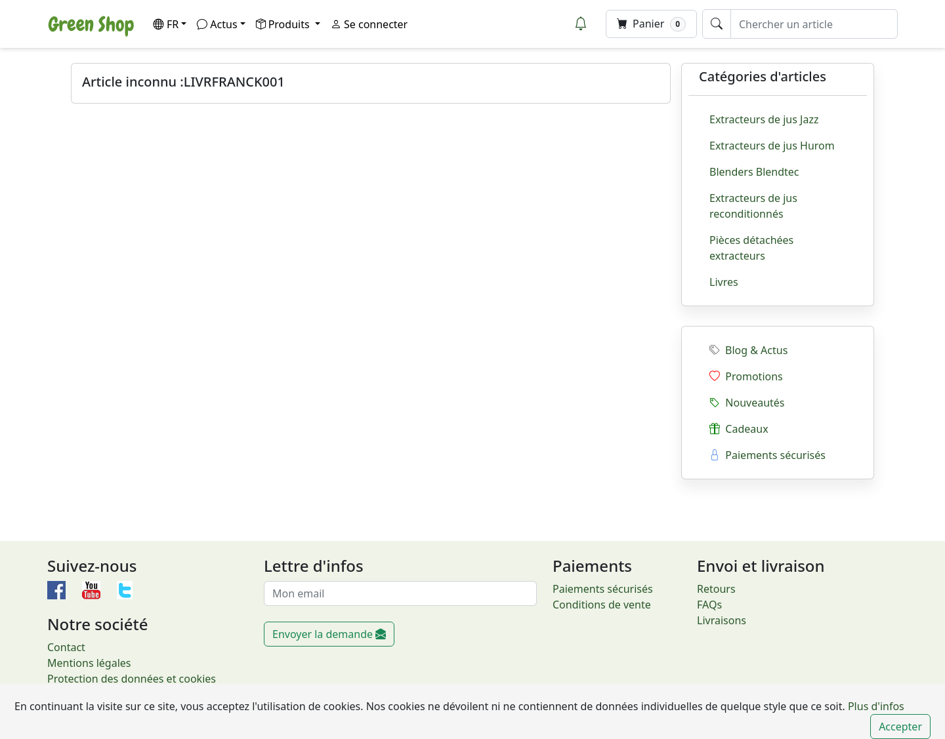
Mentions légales (89, 663)
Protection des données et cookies (131, 678)
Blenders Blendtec (754, 172)
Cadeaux (738, 429)
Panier (651, 23)
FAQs (709, 604)
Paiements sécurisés (767, 455)
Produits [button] (284, 24)
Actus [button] (217, 24)
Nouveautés (747, 402)
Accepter (900, 726)
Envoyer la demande (329, 634)
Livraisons (721, 620)
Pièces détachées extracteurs (751, 248)
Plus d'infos (874, 706)
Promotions (746, 376)
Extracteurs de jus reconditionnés (753, 206)
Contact (66, 647)
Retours (716, 589)
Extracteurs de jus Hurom (772, 145)
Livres (723, 282)
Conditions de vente (602, 604)
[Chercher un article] (814, 24)
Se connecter (369, 24)
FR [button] (165, 24)
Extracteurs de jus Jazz (763, 119)
